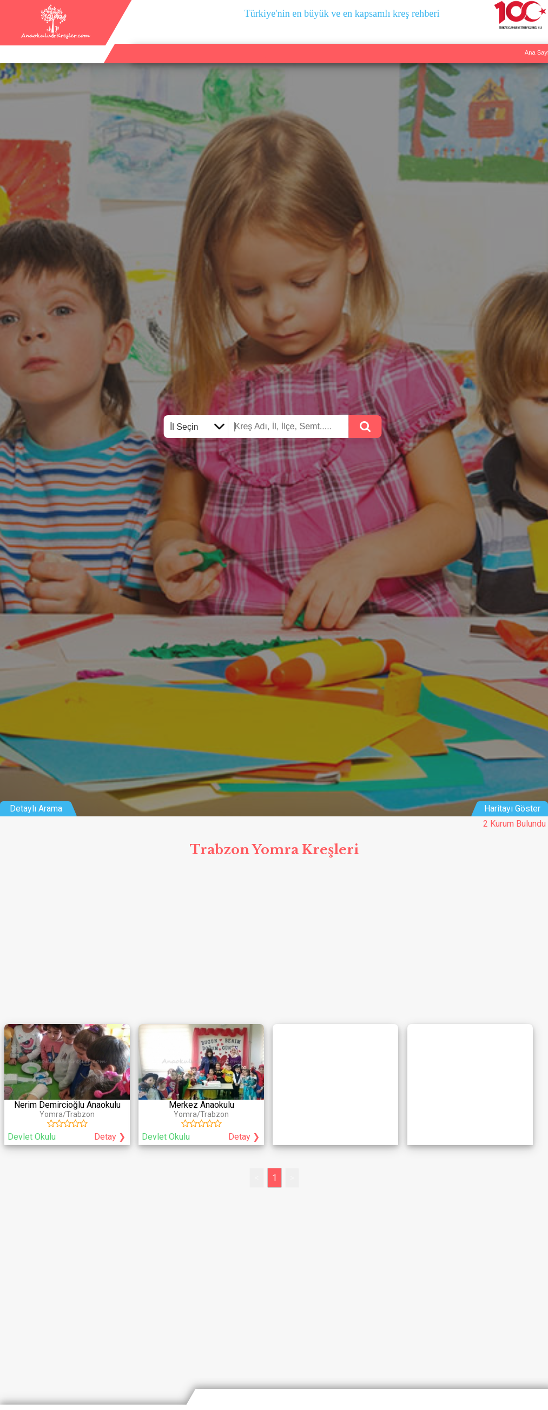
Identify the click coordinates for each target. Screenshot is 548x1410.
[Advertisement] (274, 944)
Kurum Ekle (469, 41)
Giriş (536, 41)
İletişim (507, 41)
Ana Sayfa (427, 41)
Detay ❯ (110, 1137)
